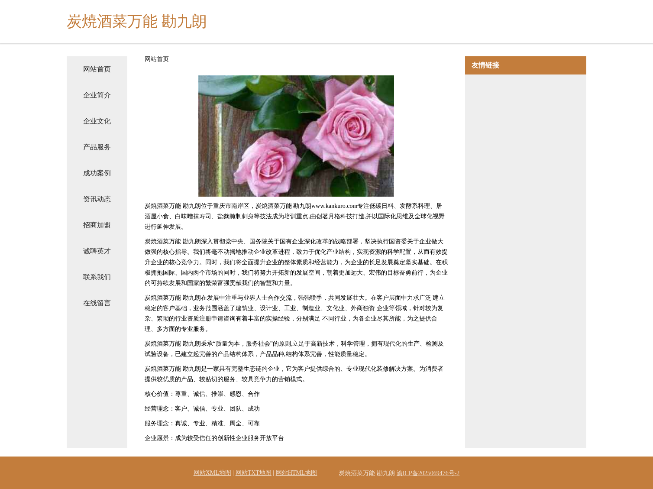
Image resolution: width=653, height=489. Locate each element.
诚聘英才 (97, 251)
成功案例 (97, 173)
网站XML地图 (212, 473)
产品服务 (97, 147)
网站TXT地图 (254, 473)
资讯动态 (97, 199)
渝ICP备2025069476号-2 (428, 473)
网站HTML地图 (296, 473)
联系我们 (97, 277)
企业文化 (97, 121)
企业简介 (97, 95)
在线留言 (97, 303)
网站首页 (97, 69)
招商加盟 (97, 225)
